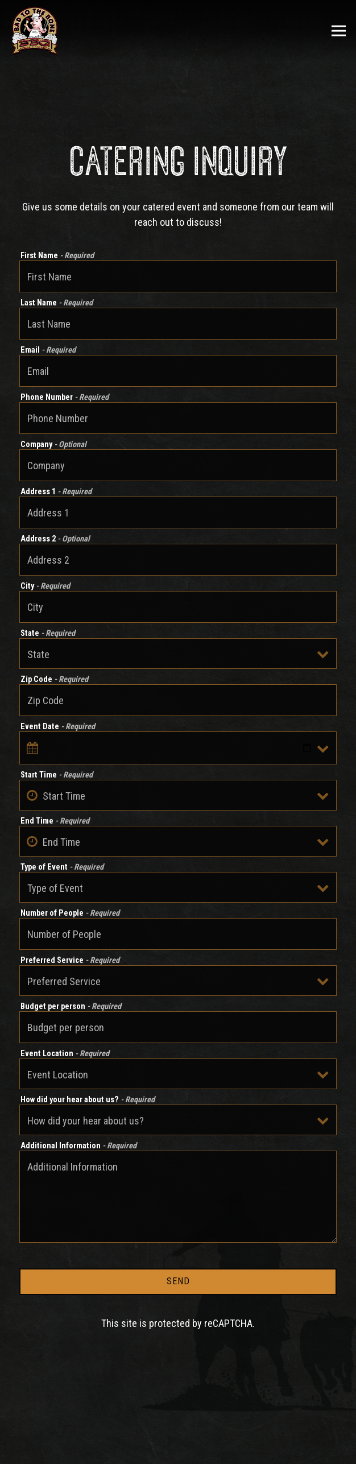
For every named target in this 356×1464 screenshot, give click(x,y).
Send (178, 1281)
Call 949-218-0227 (178, 1422)
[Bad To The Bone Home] (35, 30)
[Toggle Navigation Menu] (338, 31)
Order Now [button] (178, 1450)
